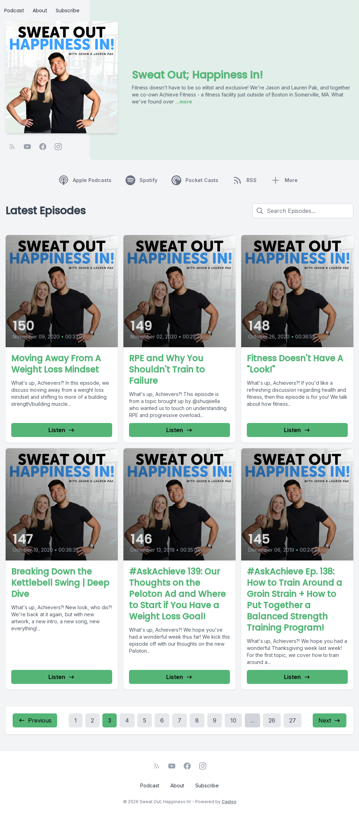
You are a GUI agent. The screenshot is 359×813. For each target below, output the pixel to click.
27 (292, 720)
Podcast (14, 10)
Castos (229, 801)
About (40, 10)
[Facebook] (42, 146)
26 (272, 720)
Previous (35, 720)
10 (233, 720)
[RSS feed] (12, 146)
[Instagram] (58, 146)
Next (329, 720)
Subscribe (68, 10)
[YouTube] (27, 146)
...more (183, 102)
